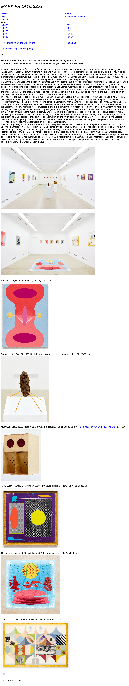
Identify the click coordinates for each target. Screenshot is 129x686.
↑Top (3, 674)
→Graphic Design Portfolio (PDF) (17, 48)
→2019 (68, 31)
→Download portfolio (75, 16)
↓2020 (68, 28)
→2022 (4, 37)
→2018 (68, 34)
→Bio (3, 16)
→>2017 (69, 37)
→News (5, 13)
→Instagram (71, 43)
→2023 (4, 34)
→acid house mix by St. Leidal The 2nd (96, 427)
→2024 (4, 31)
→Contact (6, 19)
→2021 (68, 25)
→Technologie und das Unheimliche (18, 43)
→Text (68, 13)
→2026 (4, 25)
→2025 (4, 28)
